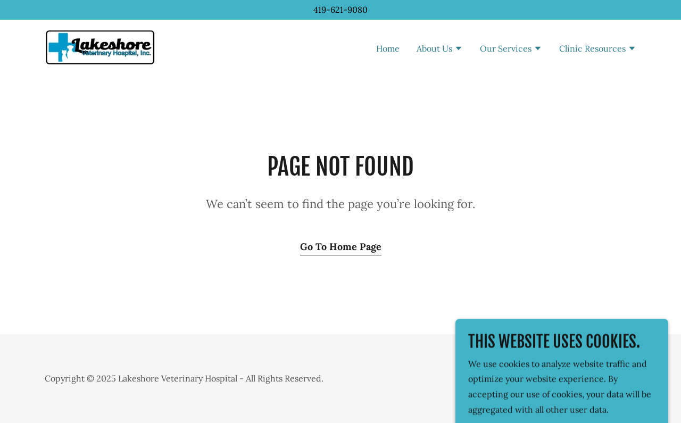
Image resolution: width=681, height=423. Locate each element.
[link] (100, 47)
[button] (440, 49)
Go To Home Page (340, 246)
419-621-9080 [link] (340, 9)
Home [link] (388, 48)
